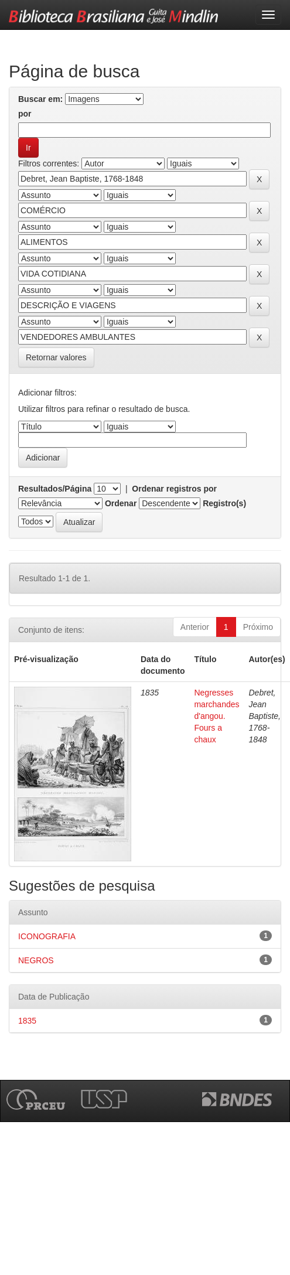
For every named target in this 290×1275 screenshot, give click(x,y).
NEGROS (36, 960)
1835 (27, 1020)
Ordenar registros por (174, 488)
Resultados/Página (54, 488)
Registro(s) (224, 503)
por (25, 113)
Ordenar (121, 503)
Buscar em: (40, 99)
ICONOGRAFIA (47, 936)
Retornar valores (56, 357)
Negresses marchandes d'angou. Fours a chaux (216, 716)
